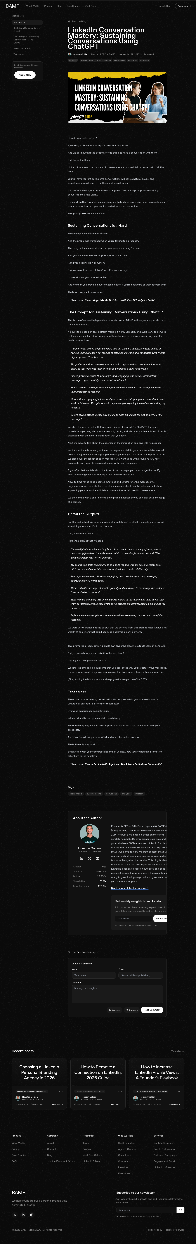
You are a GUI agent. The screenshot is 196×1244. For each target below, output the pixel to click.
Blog (59, 6)
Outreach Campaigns (165, 1155)
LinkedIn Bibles (91, 1161)
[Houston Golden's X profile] (89, 858)
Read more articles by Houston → (130, 888)
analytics (126, 793)
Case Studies (73, 6)
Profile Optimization (165, 1149)
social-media (76, 793)
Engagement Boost (164, 1161)
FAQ (14, 1161)
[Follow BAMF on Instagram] (32, 1215)
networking (111, 793)
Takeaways (19, 54)
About (50, 1143)
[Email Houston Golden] (97, 858)
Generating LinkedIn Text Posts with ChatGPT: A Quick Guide (119, 300)
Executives (124, 1173)
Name (75, 969)
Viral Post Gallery (92, 1155)
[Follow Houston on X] (15, 1215)
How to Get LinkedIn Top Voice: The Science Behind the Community (123, 764)
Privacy (87, 1149)
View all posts (177, 1051)
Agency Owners (127, 1149)
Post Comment (152, 1009)
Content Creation (163, 1143)
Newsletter (162, 6)
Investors (123, 1167)
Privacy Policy (154, 1229)
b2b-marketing (94, 793)
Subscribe (161, 918)
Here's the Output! (22, 48)
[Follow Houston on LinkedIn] (23, 1215)
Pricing (48, 6)
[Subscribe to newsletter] (180, 1210)
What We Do (32, 6)
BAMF (12, 6)
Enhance (132, 1010)
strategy (139, 793)
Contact (51, 1149)
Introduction (19, 22)
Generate (114, 1010)
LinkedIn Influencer (164, 1167)
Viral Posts (92, 6)
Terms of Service (175, 1229)
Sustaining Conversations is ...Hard (27, 29)
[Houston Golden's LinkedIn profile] (81, 858)
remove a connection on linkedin (90, 1091)
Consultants (125, 1155)
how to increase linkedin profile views (151, 1091)
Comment (77, 982)
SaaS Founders (126, 1143)
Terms (86, 1143)
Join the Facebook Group (61, 1161)
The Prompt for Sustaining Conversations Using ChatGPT (26, 39)
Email (121, 969)
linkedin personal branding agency (31, 1091)
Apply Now (183, 6)
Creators (123, 1161)
